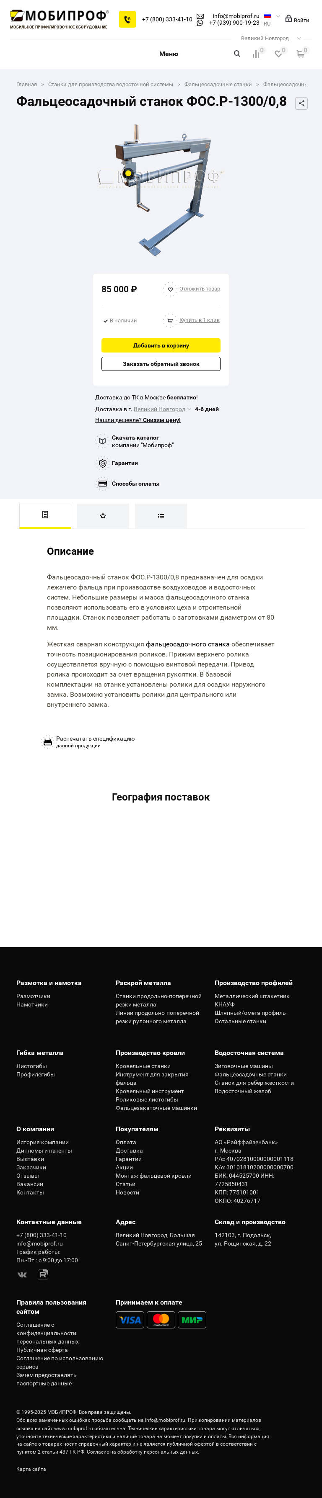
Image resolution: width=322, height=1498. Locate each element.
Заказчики (31, 1167)
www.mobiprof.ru (73, 1428)
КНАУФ (225, 1004)
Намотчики (32, 1004)
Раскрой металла (143, 983)
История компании (42, 1142)
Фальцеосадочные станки (251, 1074)
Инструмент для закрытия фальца (152, 1078)
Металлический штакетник (252, 996)
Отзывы (27, 1175)
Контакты (30, 1192)
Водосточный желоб (243, 1091)
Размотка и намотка (49, 983)
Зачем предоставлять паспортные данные (46, 1379)
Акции (124, 1167)
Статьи (125, 1184)
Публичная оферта (42, 1349)
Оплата (126, 1142)
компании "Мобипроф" (143, 441)
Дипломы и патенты (44, 1150)
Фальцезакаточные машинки (156, 1107)
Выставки (30, 1159)
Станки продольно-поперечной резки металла (159, 1000)
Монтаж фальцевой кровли (154, 1175)
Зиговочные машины (244, 1066)
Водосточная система (249, 1053)
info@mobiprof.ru (165, 1420)
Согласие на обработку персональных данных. (143, 1452)
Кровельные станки (143, 1066)
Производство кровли (150, 1053)
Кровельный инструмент (150, 1091)
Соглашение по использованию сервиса (59, 1362)
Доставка (129, 1150)
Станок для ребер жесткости (254, 1082)
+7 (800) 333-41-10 (167, 19)
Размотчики (33, 996)
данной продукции (95, 742)
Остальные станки (240, 1021)
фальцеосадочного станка (188, 644)
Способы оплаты (136, 483)
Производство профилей (254, 983)
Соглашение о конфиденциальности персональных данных (47, 1333)
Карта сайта (31, 1469)
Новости (127, 1192)
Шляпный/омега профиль (250, 1012)
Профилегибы (35, 1074)
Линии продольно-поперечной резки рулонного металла (157, 1016)
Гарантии (125, 463)
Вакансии (29, 1184)
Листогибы (31, 1066)
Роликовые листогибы (147, 1099)
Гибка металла (40, 1053)
